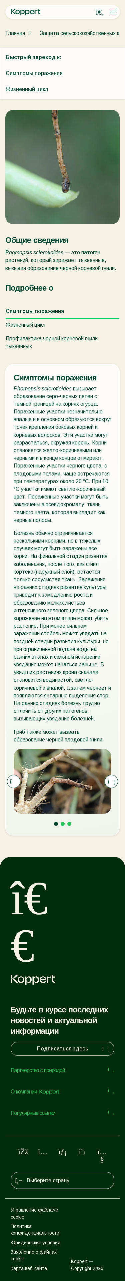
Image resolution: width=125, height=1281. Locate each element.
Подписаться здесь (74, 1048)
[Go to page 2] (63, 824)
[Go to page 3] (69, 824)
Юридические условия (35, 1242)
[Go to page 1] (56, 824)
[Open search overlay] (100, 12)
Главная (15, 33)
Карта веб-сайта (29, 1268)
